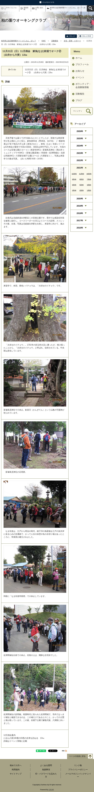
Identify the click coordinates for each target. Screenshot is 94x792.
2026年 (80, 131)
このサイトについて (10, 8)
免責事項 (46, 770)
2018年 (80, 213)
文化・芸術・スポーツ (72, 41)
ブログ (79, 100)
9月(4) (74, 179)
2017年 (80, 220)
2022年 (80, 160)
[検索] (88, 111)
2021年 (80, 168)
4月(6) (89, 185)
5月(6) (82, 185)
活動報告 (54, 41)
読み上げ (72, 36)
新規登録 (26, 8)
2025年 (80, 138)
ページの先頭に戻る (77, 756)
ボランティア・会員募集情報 (83, 86)
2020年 (80, 199)
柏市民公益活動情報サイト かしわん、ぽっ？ (18, 41)
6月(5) (74, 185)
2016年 (80, 228)
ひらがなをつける (48, 2)
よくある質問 (46, 765)
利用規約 (16, 770)
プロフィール (82, 64)
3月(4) (74, 190)
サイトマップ (16, 774)
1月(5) (89, 190)
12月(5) (74, 174)
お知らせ (80, 71)
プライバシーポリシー (78, 770)
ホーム (79, 58)
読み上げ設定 (86, 36)
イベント (80, 77)
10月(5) (89, 174)
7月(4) (89, 179)
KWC (44, 41)
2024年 (80, 146)
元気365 (51, 790)
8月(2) (82, 179)
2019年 (80, 206)
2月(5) (82, 190)
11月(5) (81, 174)
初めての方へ (16, 765)
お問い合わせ (39, 8)
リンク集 (78, 765)
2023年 (80, 153)
